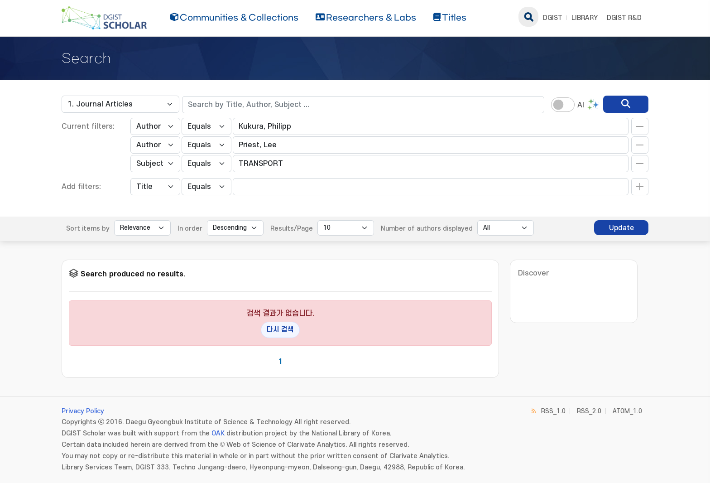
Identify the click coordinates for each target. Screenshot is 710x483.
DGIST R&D (624, 18)
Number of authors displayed (427, 228)
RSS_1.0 (553, 411)
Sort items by (88, 228)
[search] (625, 104)
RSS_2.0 (589, 411)
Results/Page (291, 228)
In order (190, 228)
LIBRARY (584, 18)
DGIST (552, 18)
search (528, 17)
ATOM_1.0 (627, 411)
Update (621, 228)
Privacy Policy (83, 411)
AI (580, 105)
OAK (218, 433)
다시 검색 (280, 329)
